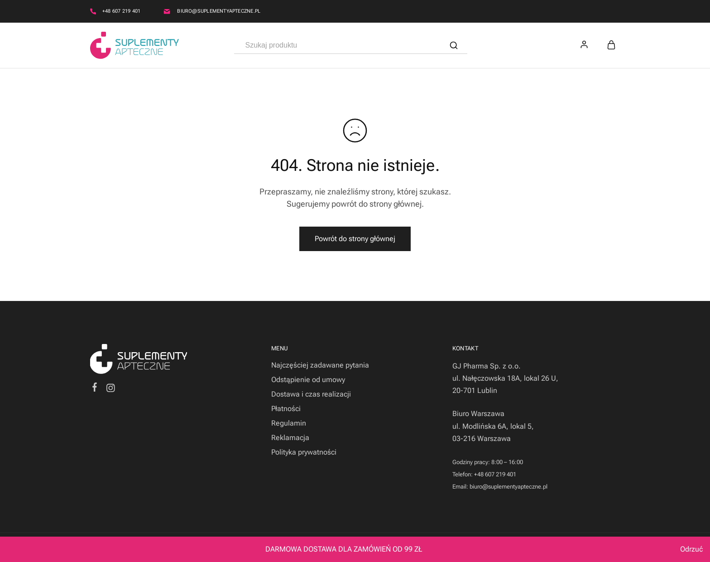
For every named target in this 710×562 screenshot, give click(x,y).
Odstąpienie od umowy (308, 379)
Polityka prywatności (303, 452)
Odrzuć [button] (691, 549)
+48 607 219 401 (121, 11)
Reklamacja (290, 437)
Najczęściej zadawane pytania (320, 365)
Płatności (286, 408)
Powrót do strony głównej (355, 238)
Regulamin (288, 423)
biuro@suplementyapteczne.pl (218, 11)
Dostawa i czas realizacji (311, 394)
